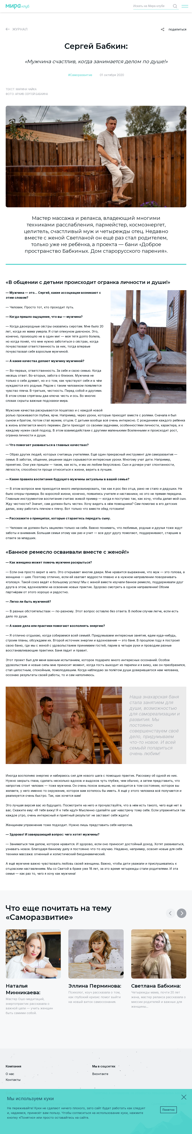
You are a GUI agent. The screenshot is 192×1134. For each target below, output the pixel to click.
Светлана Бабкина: (156, 986)
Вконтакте (100, 1074)
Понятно (168, 1109)
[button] (181, 913)
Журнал (19, 29)
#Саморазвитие (80, 75)
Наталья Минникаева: (23, 989)
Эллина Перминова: (94, 986)
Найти (176, 6)
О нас (10, 1074)
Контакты (13, 1080)
